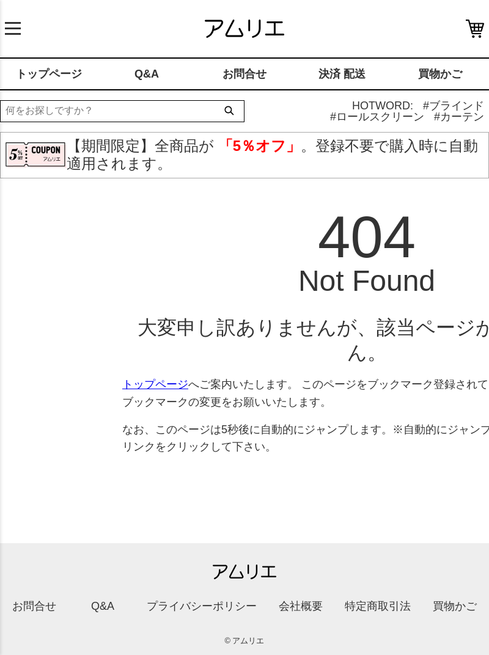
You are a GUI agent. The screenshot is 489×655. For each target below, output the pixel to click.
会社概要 (301, 606)
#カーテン (459, 117)
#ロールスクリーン (377, 117)
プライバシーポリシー (202, 606)
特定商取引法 (378, 606)
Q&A (146, 74)
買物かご (440, 74)
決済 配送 (342, 74)
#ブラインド (453, 106)
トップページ (49, 74)
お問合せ (244, 74)
